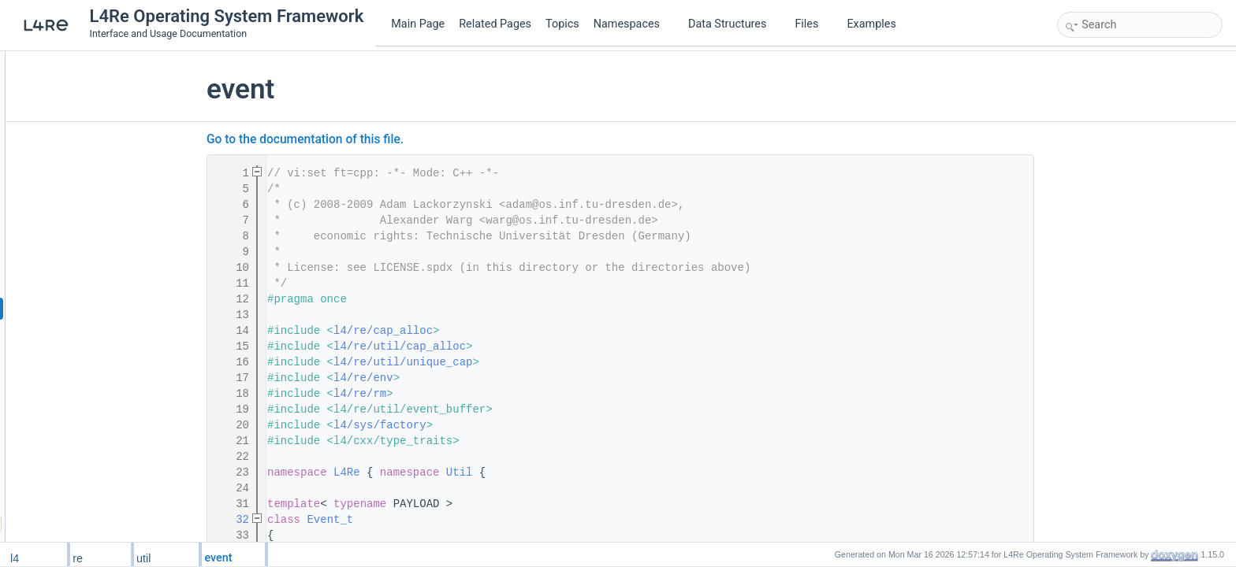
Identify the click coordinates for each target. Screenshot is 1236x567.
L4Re (443, 472)
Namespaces (633, 24)
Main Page (418, 24)
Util (555, 472)
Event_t (426, 519)
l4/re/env (460, 378)
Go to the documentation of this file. (401, 139)
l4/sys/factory (476, 425)
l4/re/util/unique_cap (499, 362)
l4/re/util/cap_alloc (496, 346)
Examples (871, 24)
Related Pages (495, 24)
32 (328, 519)
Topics (562, 24)
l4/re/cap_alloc (479, 330)
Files (812, 24)
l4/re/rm (456, 393)
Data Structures (733, 24)
